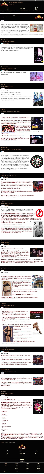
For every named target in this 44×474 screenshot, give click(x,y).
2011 (8, 10)
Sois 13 (16, 468)
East (27, 466)
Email (36, 9)
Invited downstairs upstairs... (6, 173)
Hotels (38, 471)
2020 (27, 10)
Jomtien (38, 466)
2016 (19, 10)
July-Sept (10, 11)
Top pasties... (3, 303)
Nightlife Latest (22, 8)
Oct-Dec (13, 11)
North (27, 465)
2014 (14, 10)
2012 (10, 10)
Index (8, 8)
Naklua (38, 465)
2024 (36, 10)
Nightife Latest (22, 461)
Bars (20, 7)
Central (27, 463)
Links (8, 9)
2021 (29, 10)
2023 (34, 10)
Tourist (38, 463)
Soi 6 (17, 465)
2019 (25, 10)
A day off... (3, 201)
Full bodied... (3, 267)
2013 (12, 10)
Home (8, 7)
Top (7, 450)
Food (27, 471)
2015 (17, 10)
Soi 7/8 (17, 466)
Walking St (16, 463)
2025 (38, 10)
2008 (2, 10)
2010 (6, 10)
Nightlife (36, 7)
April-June (6, 11)
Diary (36, 8)
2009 (4, 10)
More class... (3, 84)
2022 (32, 10)
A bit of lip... (3, 109)
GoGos (21, 450)
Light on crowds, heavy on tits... (7, 240)
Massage (16, 471)
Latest (40, 10)
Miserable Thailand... (5, 147)
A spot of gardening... (5, 66)
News (36, 450)
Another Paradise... (4, 39)
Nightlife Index (22, 459)
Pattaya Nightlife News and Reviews (16, 2)
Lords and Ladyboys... (5, 347)
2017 (21, 10)
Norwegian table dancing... (6, 369)
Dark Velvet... (3, 391)
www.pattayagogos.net (9, 45)
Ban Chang (38, 468)
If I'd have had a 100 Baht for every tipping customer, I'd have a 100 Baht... (14, 15)
